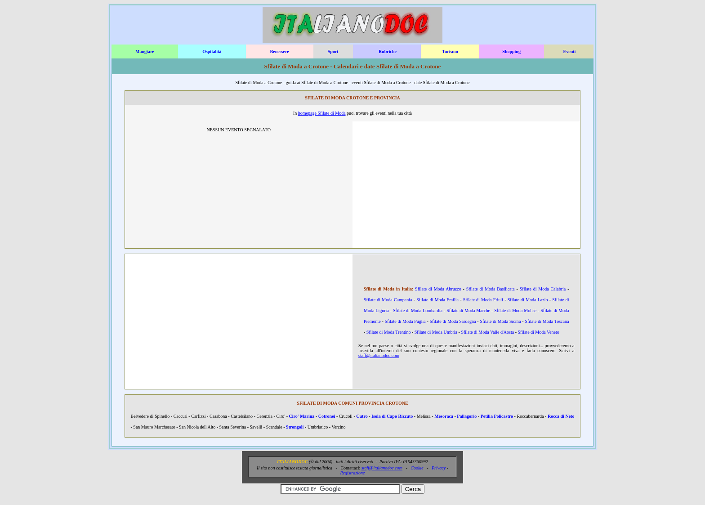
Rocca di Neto (561, 416)
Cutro (361, 416)
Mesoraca (443, 416)
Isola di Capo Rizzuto (392, 416)
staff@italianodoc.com (378, 355)
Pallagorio (467, 416)
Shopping (511, 51)
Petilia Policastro (497, 416)
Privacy (439, 467)
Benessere (279, 51)
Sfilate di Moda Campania (388, 299)
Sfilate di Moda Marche (468, 310)
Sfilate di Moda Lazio (528, 299)
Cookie (417, 467)
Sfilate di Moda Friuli (483, 299)
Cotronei (326, 416)
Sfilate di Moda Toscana (547, 321)
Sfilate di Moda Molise (515, 310)
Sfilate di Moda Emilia (437, 299)
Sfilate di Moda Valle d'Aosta (487, 332)
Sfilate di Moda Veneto (538, 332)
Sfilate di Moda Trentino (388, 332)
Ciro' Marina (302, 416)
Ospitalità (211, 51)
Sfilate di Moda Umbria (436, 332)
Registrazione (352, 472)
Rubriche (388, 51)
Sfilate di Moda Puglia (405, 321)
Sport (333, 51)
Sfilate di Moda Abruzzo (438, 288)
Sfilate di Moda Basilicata (490, 288)
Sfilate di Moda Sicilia (500, 321)
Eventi (569, 51)
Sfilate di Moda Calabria (543, 288)
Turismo (450, 51)
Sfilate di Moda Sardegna (453, 321)
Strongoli (294, 427)
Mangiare (144, 51)
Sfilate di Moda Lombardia (417, 310)
